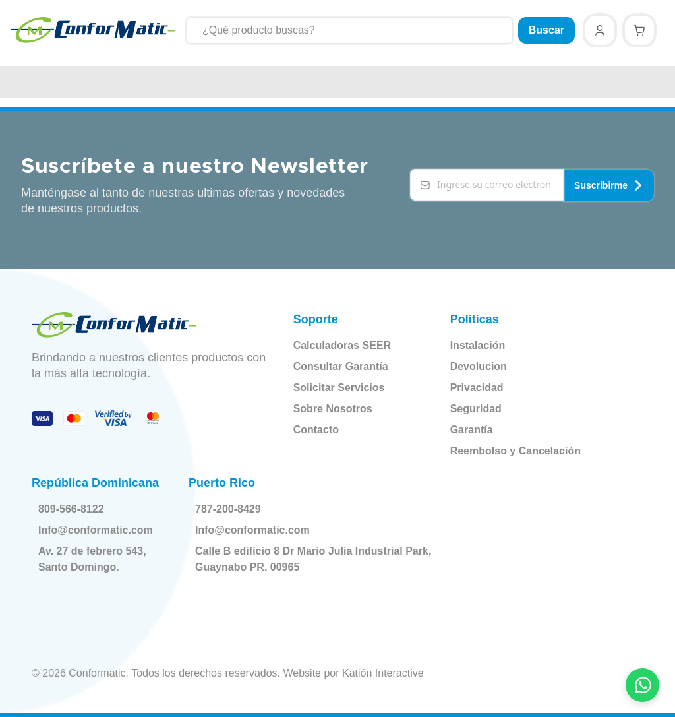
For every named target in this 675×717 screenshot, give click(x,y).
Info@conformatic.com (98, 530)
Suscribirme (608, 184)
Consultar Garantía (340, 366)
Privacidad (477, 387)
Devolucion (478, 366)
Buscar (546, 30)
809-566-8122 (74, 509)
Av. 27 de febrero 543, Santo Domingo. (95, 559)
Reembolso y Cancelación (515, 450)
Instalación (478, 345)
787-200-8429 (231, 509)
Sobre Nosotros (332, 408)
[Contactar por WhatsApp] (642, 684)
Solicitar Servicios (339, 387)
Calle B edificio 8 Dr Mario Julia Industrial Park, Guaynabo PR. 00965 (302, 559)
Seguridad (476, 408)
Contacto (316, 429)
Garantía (471, 429)
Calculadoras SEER (342, 345)
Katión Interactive (383, 673)
